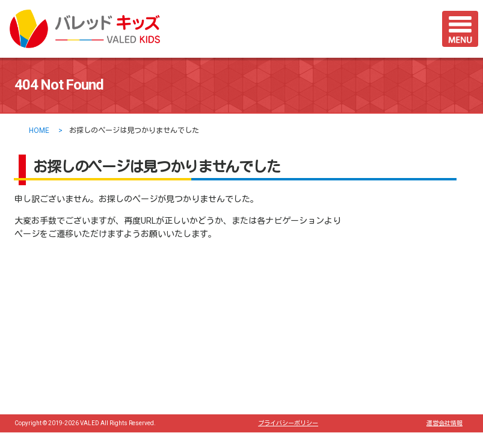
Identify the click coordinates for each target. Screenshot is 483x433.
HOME (39, 130)
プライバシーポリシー (288, 423)
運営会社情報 (444, 423)
